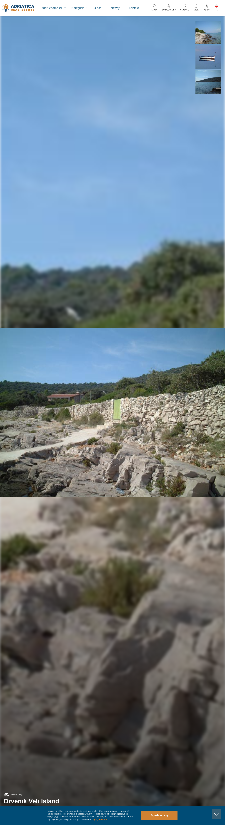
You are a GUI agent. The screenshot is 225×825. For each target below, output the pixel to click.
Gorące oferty (169, 10)
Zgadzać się (159, 815)
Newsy (115, 8)
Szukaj (154, 10)
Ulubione (184, 10)
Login (196, 10)
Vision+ (207, 10)
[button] (208, 32)
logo (18, 8)
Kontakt (134, 8)
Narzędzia (77, 8)
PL (216, 10)
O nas (97, 8)
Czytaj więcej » (99, 819)
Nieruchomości (52, 8)
